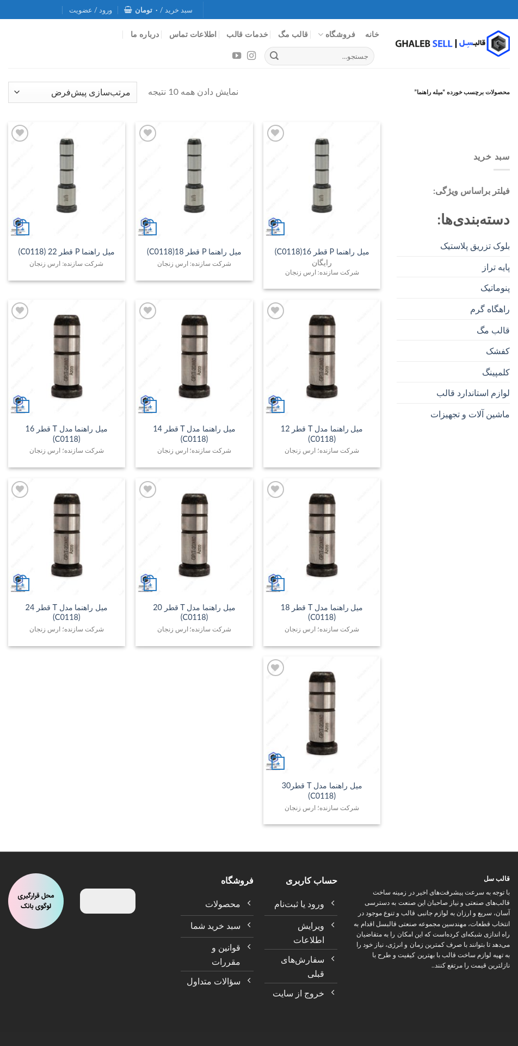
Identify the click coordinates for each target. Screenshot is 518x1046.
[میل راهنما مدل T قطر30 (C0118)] (321, 715)
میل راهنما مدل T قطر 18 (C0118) (322, 612)
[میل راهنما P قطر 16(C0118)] (321, 180)
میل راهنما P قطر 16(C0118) (322, 251)
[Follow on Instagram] (250, 56)
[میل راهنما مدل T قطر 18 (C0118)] (321, 536)
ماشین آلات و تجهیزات (470, 414)
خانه (372, 34)
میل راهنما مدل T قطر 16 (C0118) (67, 433)
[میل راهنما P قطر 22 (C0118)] (66, 180)
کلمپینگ (496, 372)
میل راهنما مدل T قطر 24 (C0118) (67, 612)
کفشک (498, 350)
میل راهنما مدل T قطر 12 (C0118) (322, 433)
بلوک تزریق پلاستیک (475, 245)
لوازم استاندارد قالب (473, 392)
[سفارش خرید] (72, 92)
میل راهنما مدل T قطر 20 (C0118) (194, 612)
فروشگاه (336, 34)
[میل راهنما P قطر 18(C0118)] (193, 180)
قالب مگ (293, 34)
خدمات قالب (247, 34)
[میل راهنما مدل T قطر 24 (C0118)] (66, 536)
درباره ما (145, 34)
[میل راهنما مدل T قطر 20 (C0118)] (193, 536)
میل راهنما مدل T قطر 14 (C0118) (194, 433)
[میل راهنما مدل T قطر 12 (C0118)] (321, 358)
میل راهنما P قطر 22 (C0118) (66, 251)
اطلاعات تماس (193, 34)
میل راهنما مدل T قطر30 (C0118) (322, 790)
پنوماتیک (495, 287)
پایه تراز (496, 267)
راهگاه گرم (490, 308)
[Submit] (274, 56)
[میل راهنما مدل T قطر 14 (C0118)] (193, 358)
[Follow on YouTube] (236, 56)
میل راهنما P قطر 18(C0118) (194, 251)
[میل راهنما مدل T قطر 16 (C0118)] (66, 358)
